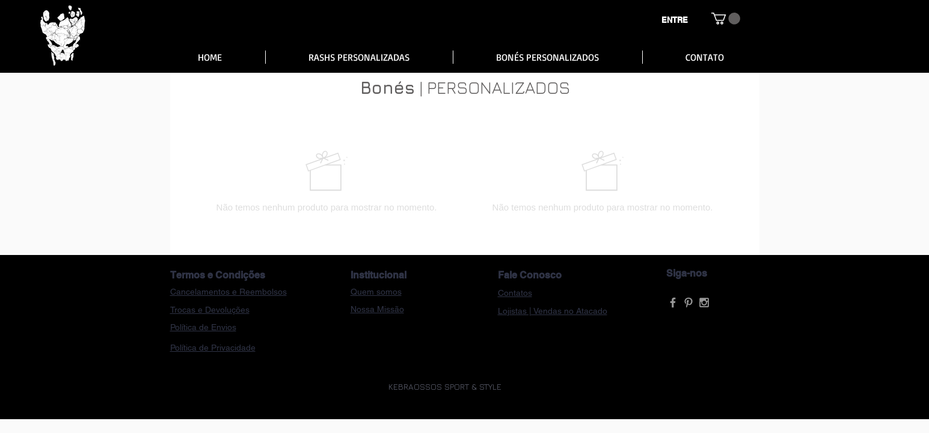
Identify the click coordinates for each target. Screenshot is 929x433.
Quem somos (376, 291)
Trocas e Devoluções (210, 310)
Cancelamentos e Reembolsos (228, 291)
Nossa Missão (377, 309)
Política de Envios (203, 327)
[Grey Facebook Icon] (672, 302)
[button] (725, 19)
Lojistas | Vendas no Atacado (552, 311)
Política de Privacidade (213, 347)
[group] (464, 181)
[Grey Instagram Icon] (704, 302)
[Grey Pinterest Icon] (688, 302)
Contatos (515, 293)
